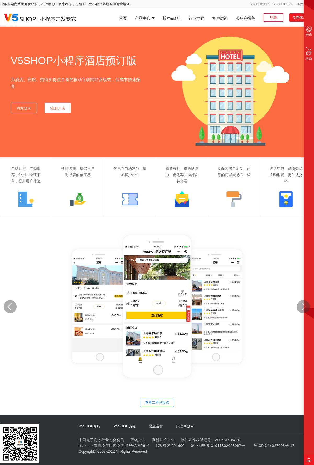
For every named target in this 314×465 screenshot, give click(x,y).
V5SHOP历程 (283, 4)
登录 (273, 17)
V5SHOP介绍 (260, 4)
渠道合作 (156, 426)
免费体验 (299, 17)
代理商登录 (185, 426)
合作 (309, 31)
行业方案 (196, 18)
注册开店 (57, 108)
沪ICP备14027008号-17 (274, 446)
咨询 (309, 54)
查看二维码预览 (157, 402)
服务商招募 (245, 18)
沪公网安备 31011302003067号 (218, 446)
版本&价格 (171, 18)
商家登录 (23, 108)
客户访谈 (220, 18)
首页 (123, 18)
